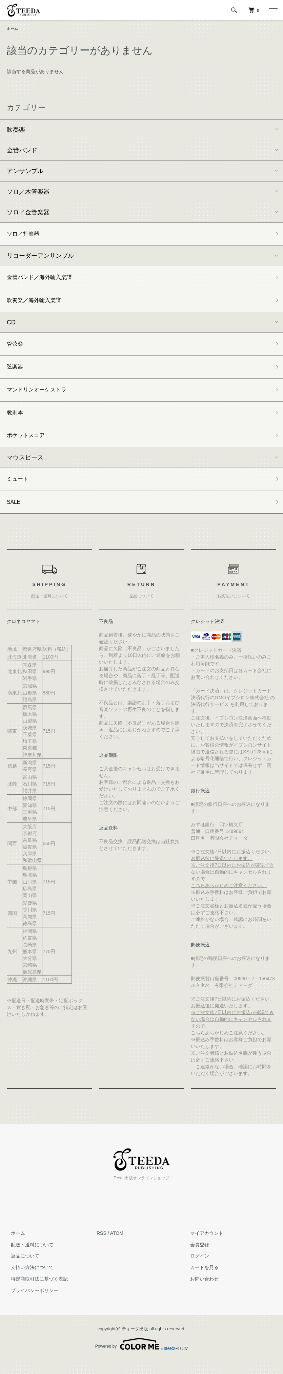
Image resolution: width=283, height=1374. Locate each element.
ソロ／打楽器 (25, 235)
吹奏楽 (16, 130)
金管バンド (22, 151)
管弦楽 (16, 349)
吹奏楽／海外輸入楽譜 (37, 304)
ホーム (13, 28)
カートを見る (200, 1281)
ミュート (19, 491)
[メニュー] (273, 10)
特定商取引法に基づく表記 (35, 1292)
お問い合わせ (200, 1292)
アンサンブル (25, 171)
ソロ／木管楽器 (28, 192)
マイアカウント (203, 1247)
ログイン (195, 1270)
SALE (14, 515)
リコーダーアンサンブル (40, 257)
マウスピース (25, 468)
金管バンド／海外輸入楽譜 (43, 280)
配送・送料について (28, 1258)
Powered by (141, 1358)
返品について (21, 1270)
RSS (101, 1247)
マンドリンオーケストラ (40, 397)
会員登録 (195, 1258)
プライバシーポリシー (30, 1304)
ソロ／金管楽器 (28, 213)
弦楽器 (16, 373)
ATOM (116, 1247)
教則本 (16, 421)
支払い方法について (28, 1281)
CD (11, 326)
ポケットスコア (28, 446)
